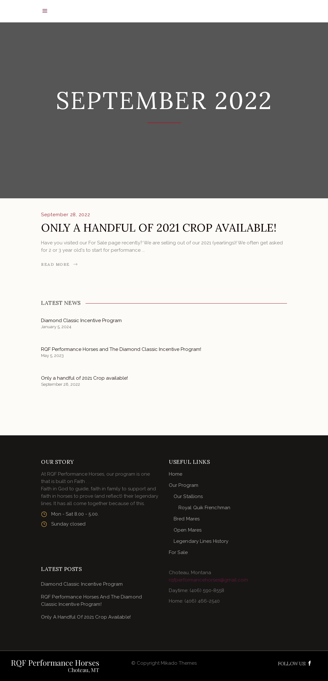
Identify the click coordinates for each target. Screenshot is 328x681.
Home (175, 474)
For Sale (178, 552)
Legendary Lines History (201, 541)
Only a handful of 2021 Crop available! (158, 227)
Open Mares (187, 530)
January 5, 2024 (56, 326)
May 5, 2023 (52, 355)
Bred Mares (187, 519)
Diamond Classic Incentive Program (81, 320)
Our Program (183, 485)
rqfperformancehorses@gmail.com (208, 580)
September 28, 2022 (65, 215)
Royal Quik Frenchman (204, 508)
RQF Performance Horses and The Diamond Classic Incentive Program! (121, 349)
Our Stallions (188, 496)
